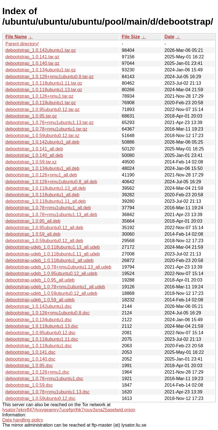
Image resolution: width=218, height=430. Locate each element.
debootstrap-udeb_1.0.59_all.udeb (40, 299)
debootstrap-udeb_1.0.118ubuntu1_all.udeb (49, 260)
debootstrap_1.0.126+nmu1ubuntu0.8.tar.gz (49, 76)
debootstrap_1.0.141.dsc (30, 352)
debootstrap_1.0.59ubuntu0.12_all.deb (44, 240)
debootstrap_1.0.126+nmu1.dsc (37, 372)
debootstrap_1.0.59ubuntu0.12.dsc (40, 398)
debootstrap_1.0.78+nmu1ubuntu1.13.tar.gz (49, 122)
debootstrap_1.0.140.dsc (30, 359)
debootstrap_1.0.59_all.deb (32, 234)
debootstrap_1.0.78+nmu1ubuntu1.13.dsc (47, 391)
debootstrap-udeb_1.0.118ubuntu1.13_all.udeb (52, 247)
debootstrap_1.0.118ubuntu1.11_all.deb (45, 201)
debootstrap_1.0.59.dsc (29, 385)
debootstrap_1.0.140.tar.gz (32, 63)
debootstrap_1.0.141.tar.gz (32, 56)
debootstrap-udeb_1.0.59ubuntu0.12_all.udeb (51, 293)
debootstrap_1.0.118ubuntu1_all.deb (42, 194)
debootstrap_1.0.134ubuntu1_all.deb (42, 168)
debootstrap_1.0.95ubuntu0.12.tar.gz (42, 109)
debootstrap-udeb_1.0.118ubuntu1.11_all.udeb (52, 254)
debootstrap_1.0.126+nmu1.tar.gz (39, 96)
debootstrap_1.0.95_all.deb (32, 221)
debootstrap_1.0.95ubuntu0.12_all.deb (44, 227)
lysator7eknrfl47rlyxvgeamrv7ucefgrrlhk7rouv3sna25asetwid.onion (68, 409)
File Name (16, 36)
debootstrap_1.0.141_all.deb (34, 148)
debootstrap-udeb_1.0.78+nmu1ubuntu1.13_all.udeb (58, 267)
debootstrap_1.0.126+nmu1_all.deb (41, 175)
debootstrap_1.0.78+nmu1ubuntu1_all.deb (48, 207)
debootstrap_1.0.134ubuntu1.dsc (38, 319)
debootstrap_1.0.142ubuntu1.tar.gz (40, 50)
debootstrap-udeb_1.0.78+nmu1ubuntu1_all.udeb (55, 286)
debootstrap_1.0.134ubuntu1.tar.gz (40, 69)
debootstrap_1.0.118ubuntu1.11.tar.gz (43, 83)
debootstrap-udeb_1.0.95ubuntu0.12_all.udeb (51, 273)
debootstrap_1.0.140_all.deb (34, 155)
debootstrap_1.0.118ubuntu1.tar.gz (40, 102)
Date (169, 36)
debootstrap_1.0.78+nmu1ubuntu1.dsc (44, 378)
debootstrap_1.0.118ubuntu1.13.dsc (41, 326)
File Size (131, 36)
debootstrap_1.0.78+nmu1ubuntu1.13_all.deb (51, 214)
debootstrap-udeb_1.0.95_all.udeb (40, 280)
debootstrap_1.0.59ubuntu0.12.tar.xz (42, 135)
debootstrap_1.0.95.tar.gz (31, 116)
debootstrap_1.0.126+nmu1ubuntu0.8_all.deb (51, 181)
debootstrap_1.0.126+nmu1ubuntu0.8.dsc (47, 312)
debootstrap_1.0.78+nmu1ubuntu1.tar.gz (46, 129)
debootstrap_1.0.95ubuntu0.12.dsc (40, 332)
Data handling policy (22, 420)
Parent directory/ (22, 43)
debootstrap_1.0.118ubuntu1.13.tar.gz (43, 89)
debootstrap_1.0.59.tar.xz (31, 161)
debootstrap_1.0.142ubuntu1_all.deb (42, 142)
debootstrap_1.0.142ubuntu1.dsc (38, 306)
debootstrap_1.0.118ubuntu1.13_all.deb (45, 188)
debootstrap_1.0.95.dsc (29, 365)
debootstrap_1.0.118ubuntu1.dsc (38, 345)
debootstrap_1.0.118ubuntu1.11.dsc (41, 339)
